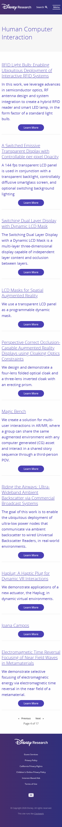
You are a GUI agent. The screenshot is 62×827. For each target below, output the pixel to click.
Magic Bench (14, 411)
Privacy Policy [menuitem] (31, 760)
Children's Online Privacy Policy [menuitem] (31, 772)
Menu (56, 7)
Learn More (31, 127)
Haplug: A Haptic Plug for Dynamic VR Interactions (26, 576)
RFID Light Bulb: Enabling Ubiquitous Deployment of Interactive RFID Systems (27, 70)
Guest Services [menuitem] (31, 754)
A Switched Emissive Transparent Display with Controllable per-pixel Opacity (30, 151)
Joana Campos (15, 625)
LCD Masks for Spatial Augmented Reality (22, 293)
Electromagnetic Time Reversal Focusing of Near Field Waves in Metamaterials (31, 657)
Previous (27, 718)
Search (40, 7)
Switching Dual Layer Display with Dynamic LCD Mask (29, 223)
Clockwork (39, 813)
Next (41, 718)
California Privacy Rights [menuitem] (31, 766)
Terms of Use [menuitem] (31, 784)
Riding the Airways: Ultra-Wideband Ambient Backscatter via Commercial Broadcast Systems (28, 495)
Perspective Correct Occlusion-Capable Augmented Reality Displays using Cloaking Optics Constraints (31, 350)
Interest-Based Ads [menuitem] (31, 778)
